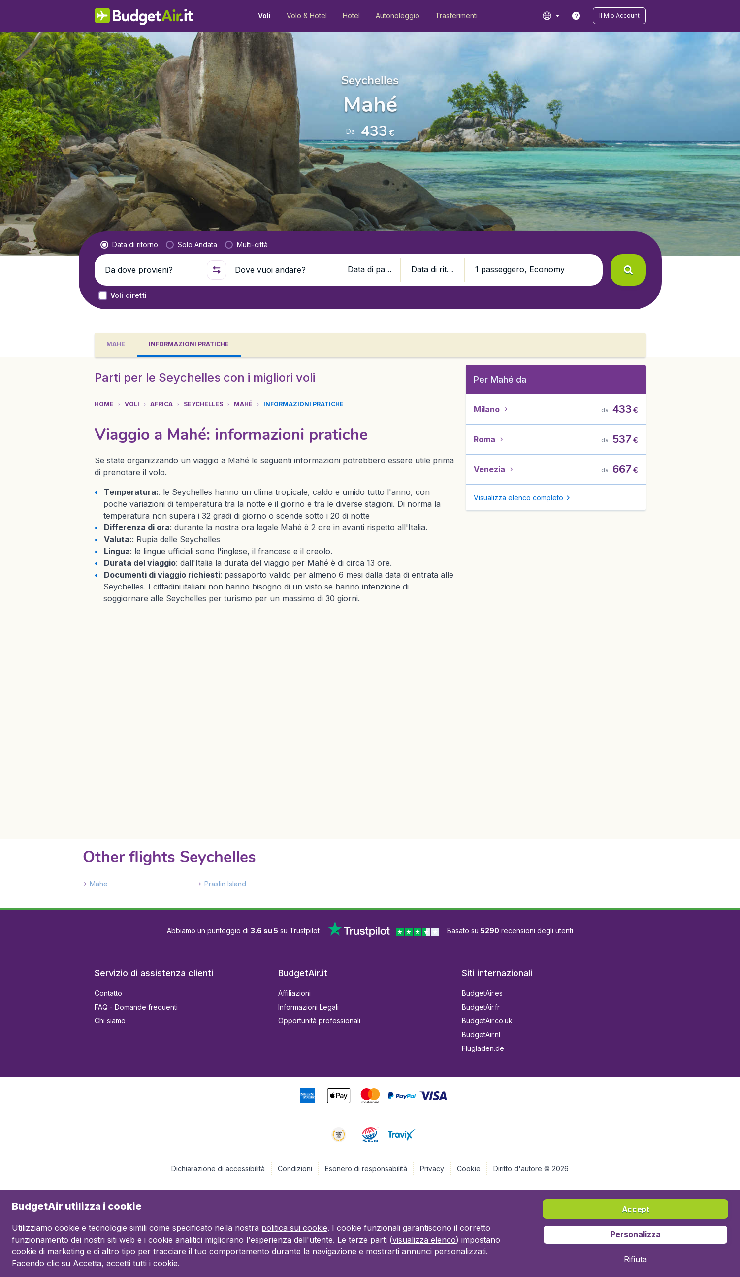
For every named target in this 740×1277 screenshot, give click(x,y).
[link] (576, 16)
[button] (619, 15)
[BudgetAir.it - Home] (144, 16)
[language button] (550, 16)
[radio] (129, 244)
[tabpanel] (370, 632)
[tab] (116, 345)
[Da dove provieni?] (151, 270)
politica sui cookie (294, 1228)
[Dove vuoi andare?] (281, 270)
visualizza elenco (424, 1239)
